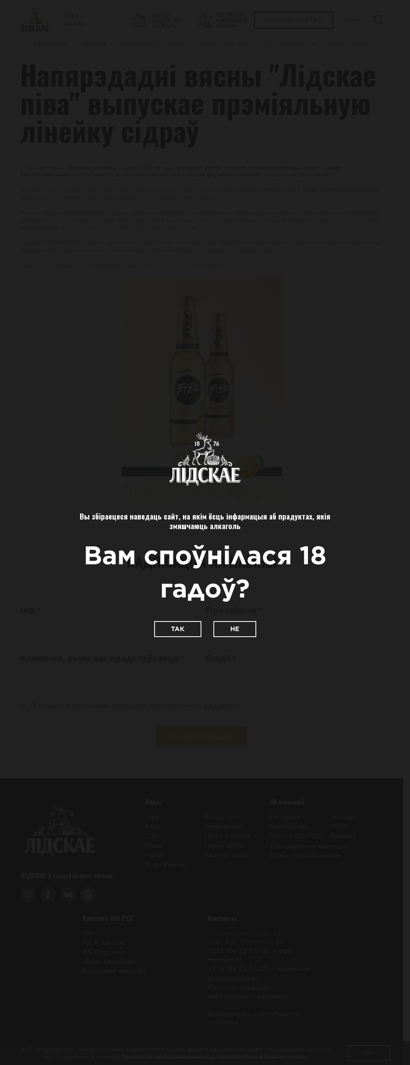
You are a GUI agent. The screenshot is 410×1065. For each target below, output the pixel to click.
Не (234, 629)
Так (178, 629)
